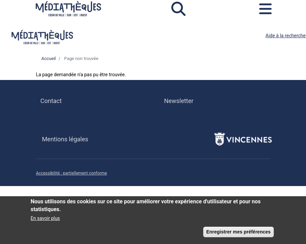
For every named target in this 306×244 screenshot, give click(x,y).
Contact (51, 100)
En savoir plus (45, 220)
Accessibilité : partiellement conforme (71, 173)
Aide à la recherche (286, 35)
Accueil (48, 58)
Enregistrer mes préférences (238, 234)
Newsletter (178, 100)
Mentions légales (65, 139)
